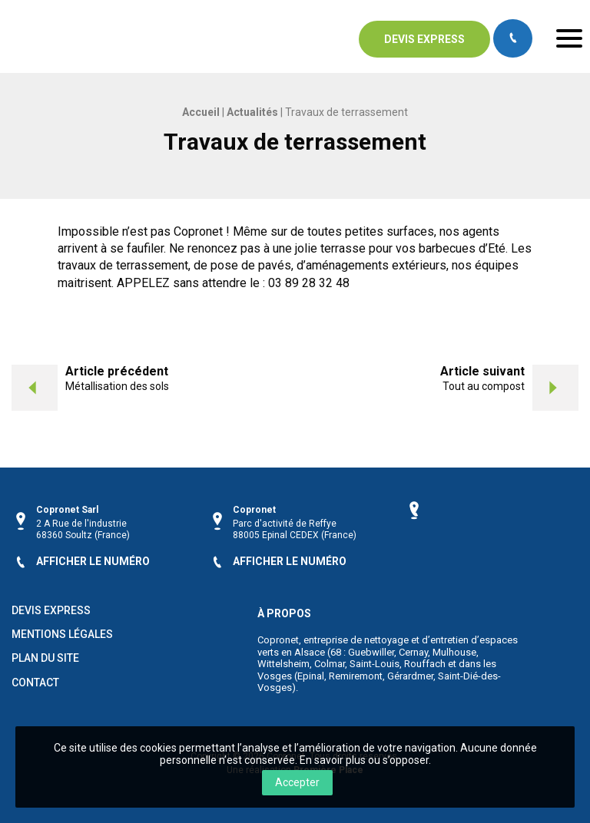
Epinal (310, 676)
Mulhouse (454, 652)
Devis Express (51, 610)
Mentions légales (62, 634)
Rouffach (425, 663)
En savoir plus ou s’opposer (364, 760)
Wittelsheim (283, 663)
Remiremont (356, 676)
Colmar (329, 663)
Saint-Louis (374, 663)
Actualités (252, 112)
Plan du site (45, 658)
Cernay (413, 652)
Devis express (424, 39)
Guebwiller (371, 652)
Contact (35, 683)
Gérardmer (410, 676)
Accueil (201, 112)
